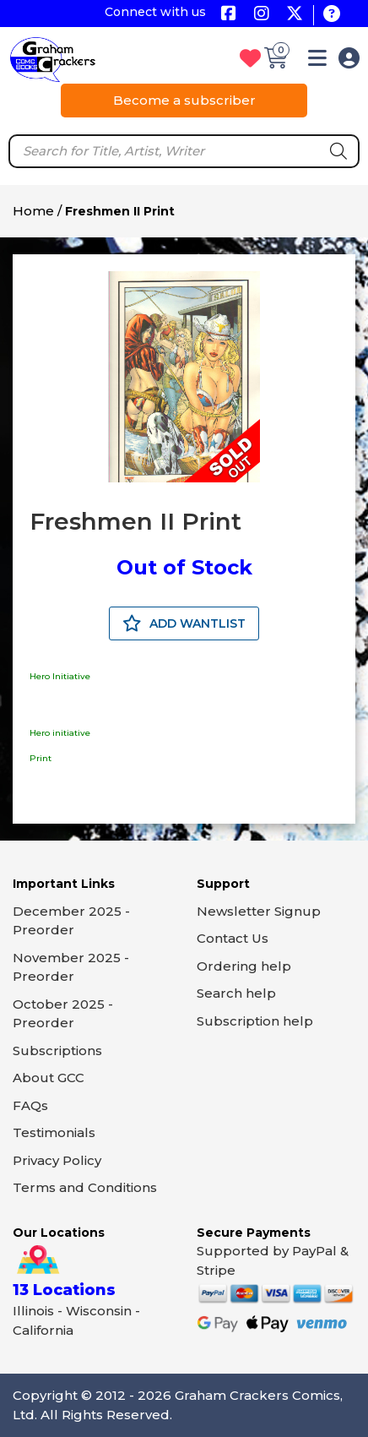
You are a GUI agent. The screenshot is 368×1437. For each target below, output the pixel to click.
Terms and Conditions (85, 1187)
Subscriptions (57, 1050)
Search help (236, 993)
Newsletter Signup (259, 911)
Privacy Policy (57, 1160)
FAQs (30, 1105)
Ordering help (244, 966)
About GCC (48, 1078)
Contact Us (232, 938)
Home (33, 211)
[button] (317, 61)
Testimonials (54, 1132)
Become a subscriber (184, 100)
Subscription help (255, 1021)
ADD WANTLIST (184, 623)
